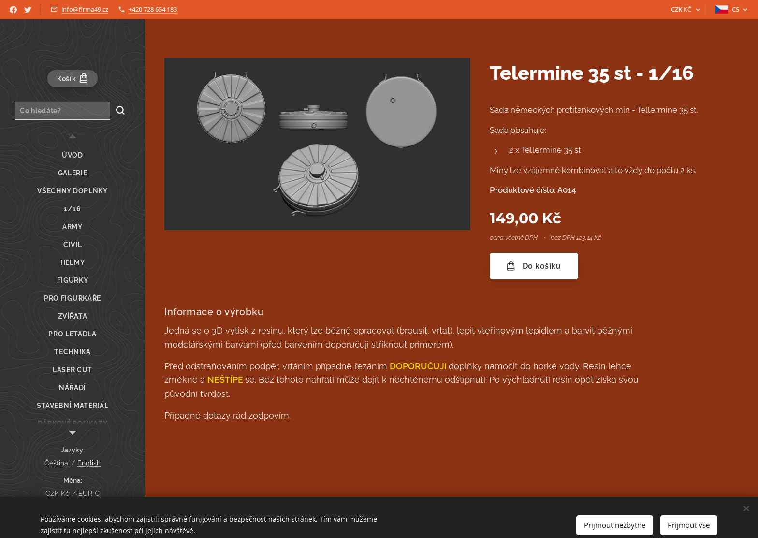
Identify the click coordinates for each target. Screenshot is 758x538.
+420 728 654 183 (153, 9)
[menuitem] (72, 155)
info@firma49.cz (84, 9)
